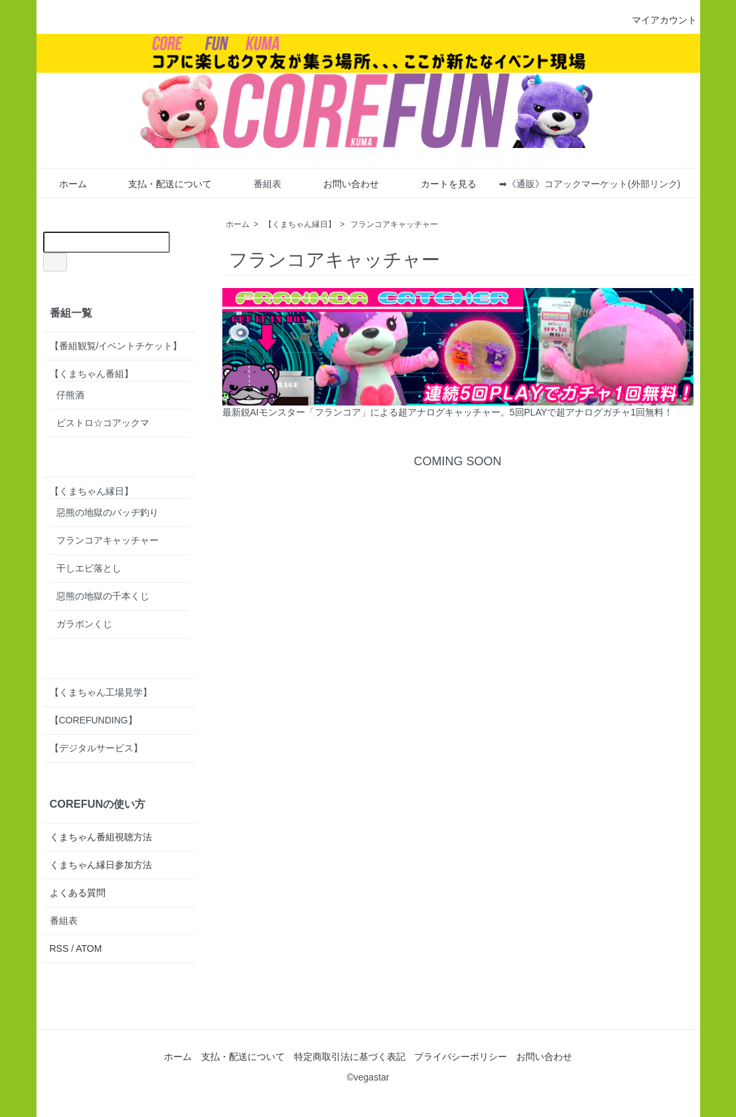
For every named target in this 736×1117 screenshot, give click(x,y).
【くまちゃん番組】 (91, 373)
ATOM (89, 948)
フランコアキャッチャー (394, 224)
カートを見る (439, 184)
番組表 (257, 184)
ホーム (63, 184)
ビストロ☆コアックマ (102, 422)
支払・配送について (160, 184)
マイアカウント (657, 20)
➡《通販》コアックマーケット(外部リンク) (589, 184)
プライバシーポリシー (460, 1056)
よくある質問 (78, 892)
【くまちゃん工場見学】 (101, 692)
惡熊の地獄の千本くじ (102, 596)
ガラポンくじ (84, 624)
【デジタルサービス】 (96, 748)
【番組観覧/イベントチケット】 (116, 345)
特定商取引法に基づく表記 (349, 1056)
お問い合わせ (341, 184)
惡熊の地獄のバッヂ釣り (107, 512)
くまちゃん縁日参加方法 (101, 864)
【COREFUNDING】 (93, 720)
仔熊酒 (70, 395)
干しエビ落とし (88, 568)
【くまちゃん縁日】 (300, 224)
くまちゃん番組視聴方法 (101, 837)
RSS (59, 948)
